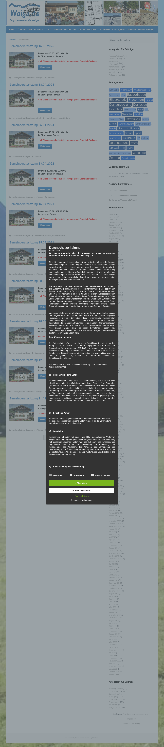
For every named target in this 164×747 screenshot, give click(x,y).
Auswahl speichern (81, 490)
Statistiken (77, 475)
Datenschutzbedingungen (82, 500)
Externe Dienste (100, 475)
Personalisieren (82, 496)
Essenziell (55, 475)
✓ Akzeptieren (81, 483)
